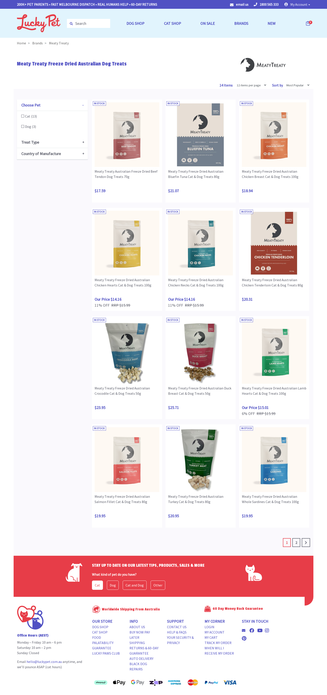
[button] (297, 4)
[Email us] (245, 630)
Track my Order (218, 643)
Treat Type (30, 142)
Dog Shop (100, 627)
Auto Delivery (141, 658)
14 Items (226, 85)
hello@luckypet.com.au (44, 661)
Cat (97, 585)
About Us (137, 627)
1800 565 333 (266, 4)
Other (157, 585)
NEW (271, 23)
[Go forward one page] (306, 542)
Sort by (277, 85)
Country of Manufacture (41, 153)
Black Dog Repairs (138, 666)
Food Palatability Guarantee (102, 642)
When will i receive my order (219, 650)
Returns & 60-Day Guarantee (143, 650)
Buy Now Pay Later (139, 635)
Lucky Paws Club (106, 653)
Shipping (137, 643)
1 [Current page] (287, 542)
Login (209, 627)
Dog (113, 585)
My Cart (211, 637)
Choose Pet (30, 105)
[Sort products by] (296, 85)
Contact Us (177, 627)
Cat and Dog (135, 585)
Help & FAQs (177, 632)
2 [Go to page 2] (296, 542)
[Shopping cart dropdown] (308, 23)
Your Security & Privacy (180, 640)
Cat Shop (100, 632)
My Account (215, 632)
